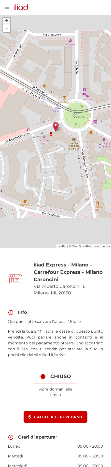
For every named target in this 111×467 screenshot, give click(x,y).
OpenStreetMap (82, 246)
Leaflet (62, 246)
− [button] (6, 28)
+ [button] (6, 21)
